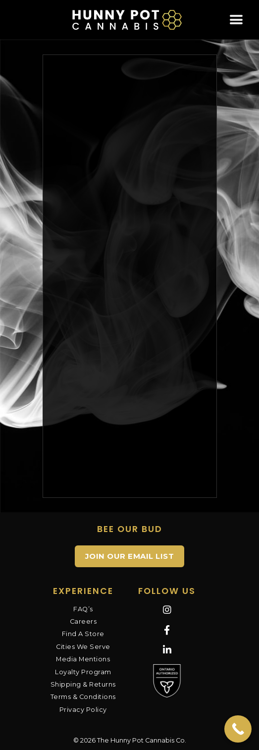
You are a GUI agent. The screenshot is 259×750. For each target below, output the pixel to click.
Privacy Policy (83, 709)
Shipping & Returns (83, 684)
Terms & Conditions (83, 696)
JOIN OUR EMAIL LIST (129, 556)
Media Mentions (83, 659)
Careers (83, 621)
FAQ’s (83, 609)
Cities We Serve (83, 646)
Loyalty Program (83, 672)
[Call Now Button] (238, 729)
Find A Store (83, 634)
